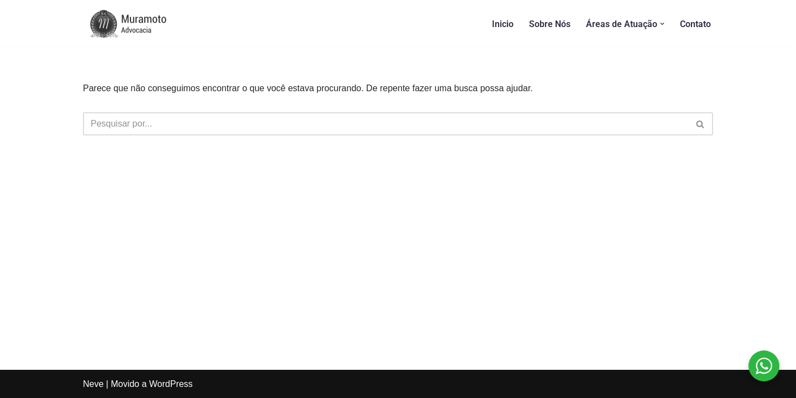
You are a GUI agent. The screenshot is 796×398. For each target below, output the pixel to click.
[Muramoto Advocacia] (138, 24)
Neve (93, 384)
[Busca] (385, 123)
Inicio (503, 24)
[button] (662, 24)
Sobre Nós (549, 24)
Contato (695, 24)
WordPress (171, 384)
